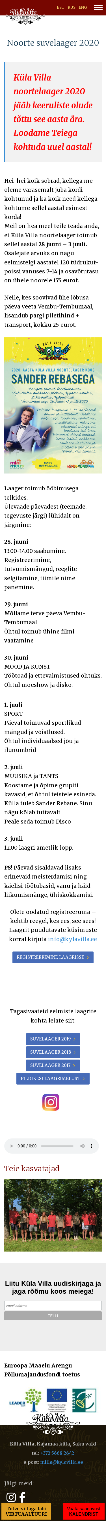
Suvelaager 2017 (50, 1065)
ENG (83, 7)
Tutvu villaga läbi (26, 1511)
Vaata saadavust (83, 1511)
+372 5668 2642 (57, 1453)
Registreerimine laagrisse (50, 957)
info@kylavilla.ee (72, 939)
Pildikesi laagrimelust (50, 1078)
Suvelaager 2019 (50, 1039)
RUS (71, 7)
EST (60, 7)
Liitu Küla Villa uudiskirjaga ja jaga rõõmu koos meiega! (53, 1287)
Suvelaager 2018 (50, 1052)
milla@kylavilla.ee (61, 1462)
